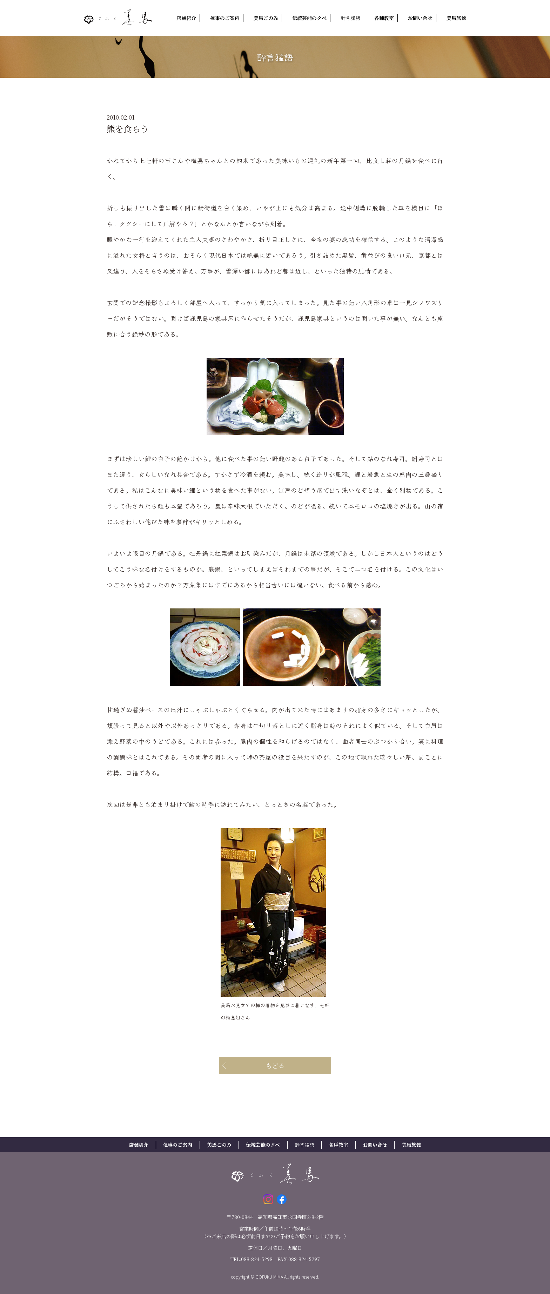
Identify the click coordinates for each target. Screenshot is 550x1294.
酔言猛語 (350, 17)
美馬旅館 (456, 17)
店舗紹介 (186, 17)
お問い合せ (420, 17)
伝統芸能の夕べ (309, 17)
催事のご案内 (225, 17)
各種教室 (384, 17)
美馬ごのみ (266, 17)
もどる (275, 1065)
